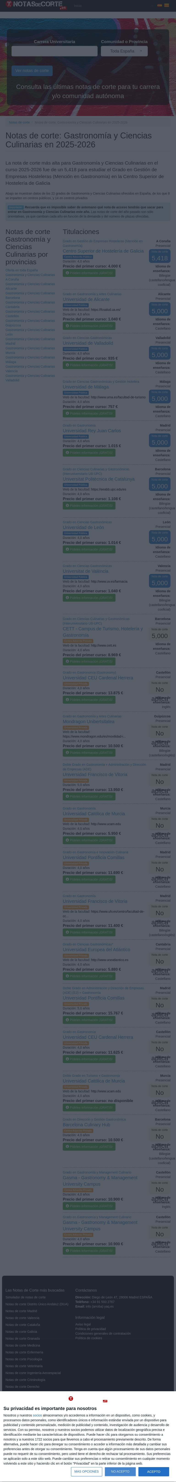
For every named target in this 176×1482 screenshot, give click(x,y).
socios (37, 1415)
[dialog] (88, 1436)
